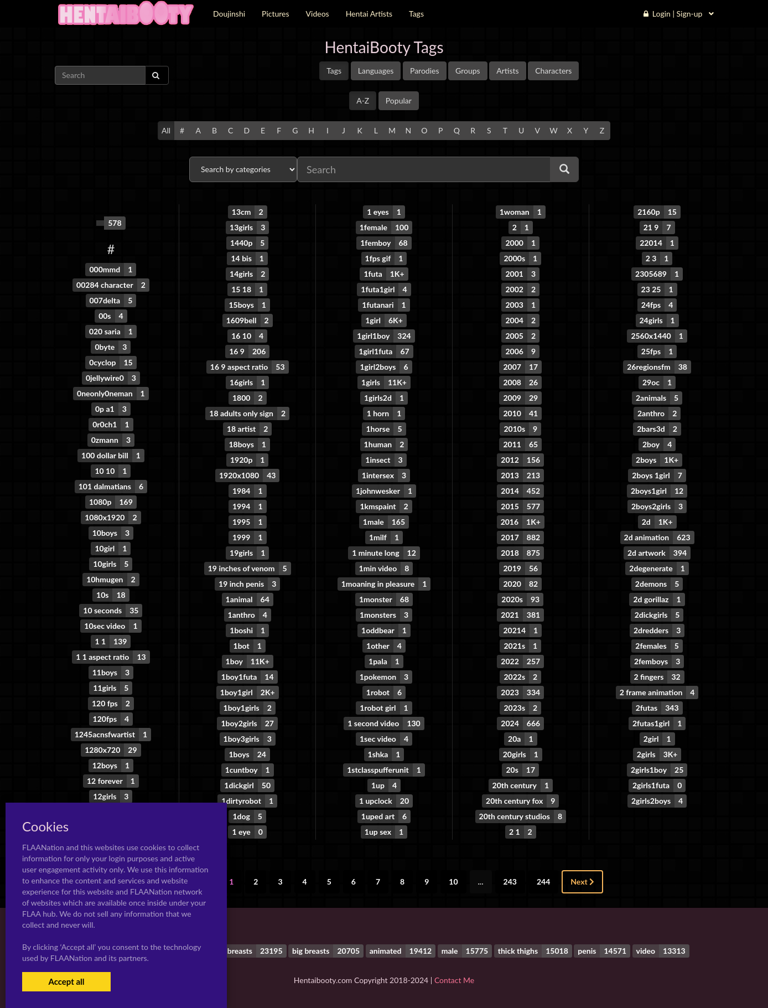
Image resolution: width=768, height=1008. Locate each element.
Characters (553, 70)
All (166, 130)
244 (543, 881)
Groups (467, 70)
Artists (507, 70)
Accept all (66, 981)
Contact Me (454, 980)
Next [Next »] (582, 881)
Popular (399, 100)
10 (453, 881)
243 (510, 881)
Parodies (424, 70)
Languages (376, 70)
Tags (333, 70)
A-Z (362, 100)
